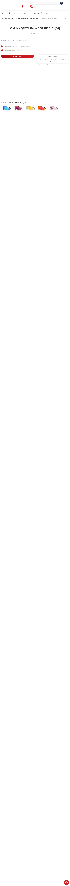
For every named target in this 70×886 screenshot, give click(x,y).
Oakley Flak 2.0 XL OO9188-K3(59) (58, 624)
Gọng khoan (10, 431)
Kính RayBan (12, 13)
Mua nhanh (17, 56)
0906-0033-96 (9, 850)
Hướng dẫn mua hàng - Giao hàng (17, 824)
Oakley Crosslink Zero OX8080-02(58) (11, 642)
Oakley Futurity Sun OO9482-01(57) (58, 678)
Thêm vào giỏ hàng (21, 40)
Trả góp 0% (52, 56)
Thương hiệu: (33, 33)
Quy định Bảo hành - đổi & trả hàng (17, 828)
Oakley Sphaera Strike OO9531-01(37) (58, 642)
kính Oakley (32, 179)
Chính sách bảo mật (13, 833)
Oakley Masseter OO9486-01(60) (11, 678)
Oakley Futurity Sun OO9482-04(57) (35, 678)
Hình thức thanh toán (13, 826)
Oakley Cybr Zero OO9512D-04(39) (11, 624)
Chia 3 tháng (52, 61)
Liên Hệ (10, 822)
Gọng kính (35, 13)
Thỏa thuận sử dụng (13, 835)
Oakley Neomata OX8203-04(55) (35, 624)
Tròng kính (46, 13)
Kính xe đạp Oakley (17, 407)
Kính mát (24, 13)
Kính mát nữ (41, 407)
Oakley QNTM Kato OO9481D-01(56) (17, 124)
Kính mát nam (31, 407)
